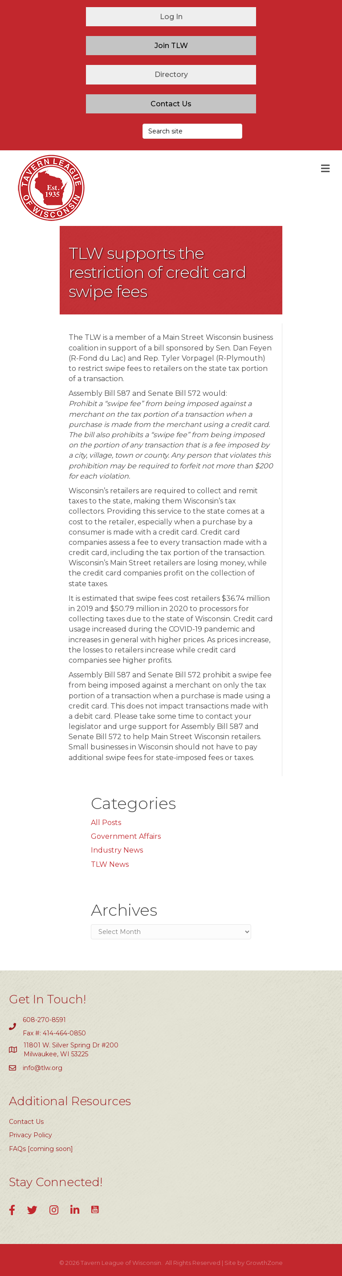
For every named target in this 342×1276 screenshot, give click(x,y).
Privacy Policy (30, 1135)
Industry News (117, 850)
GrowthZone (264, 1262)
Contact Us (26, 1122)
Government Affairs (126, 836)
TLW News (110, 864)
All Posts (106, 822)
